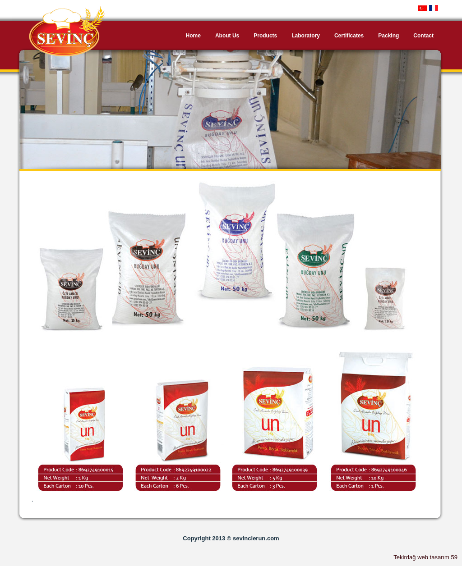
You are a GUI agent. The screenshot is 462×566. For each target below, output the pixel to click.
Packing (388, 35)
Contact (423, 35)
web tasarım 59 (437, 557)
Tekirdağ (404, 557)
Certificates (349, 35)
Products (265, 35)
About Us (227, 35)
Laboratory (305, 35)
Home (193, 35)
